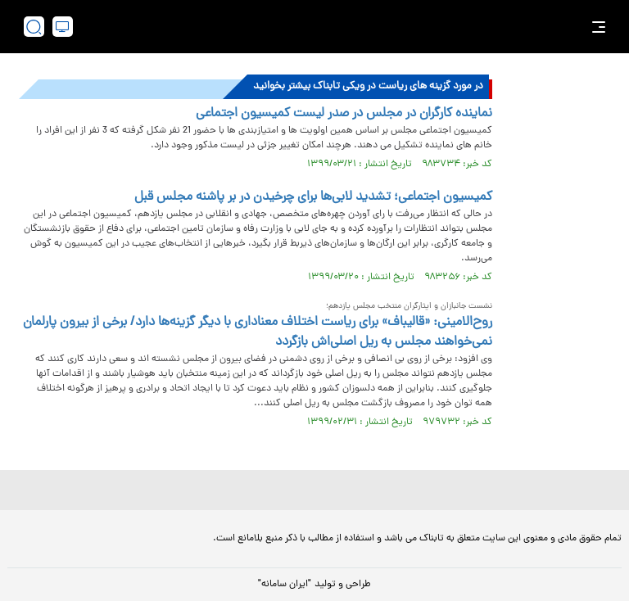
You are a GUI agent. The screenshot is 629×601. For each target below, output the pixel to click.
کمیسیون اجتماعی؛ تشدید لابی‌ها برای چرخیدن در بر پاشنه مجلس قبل (313, 197)
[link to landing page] (322, 26)
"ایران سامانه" (284, 584)
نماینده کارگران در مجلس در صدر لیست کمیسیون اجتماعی (344, 114)
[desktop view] (62, 26)
